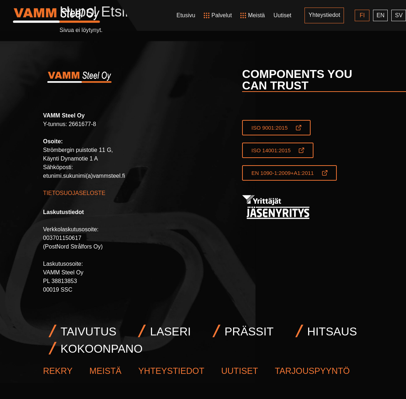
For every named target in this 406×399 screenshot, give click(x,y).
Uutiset (282, 15)
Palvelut (221, 15)
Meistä (256, 15)
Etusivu (185, 15)
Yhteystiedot (324, 15)
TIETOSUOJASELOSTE (74, 193)
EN (380, 15)
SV (398, 15)
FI (361, 15)
